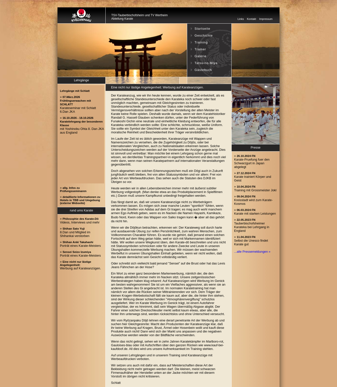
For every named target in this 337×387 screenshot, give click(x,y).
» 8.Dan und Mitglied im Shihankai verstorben (75, 232)
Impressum (265, 18)
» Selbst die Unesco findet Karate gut (251, 240)
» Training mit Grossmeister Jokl (255, 188)
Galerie (200, 56)
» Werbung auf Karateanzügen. (80, 265)
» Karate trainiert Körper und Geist (252, 176)
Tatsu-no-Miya (206, 63)
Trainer (200, 49)
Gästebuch (203, 70)
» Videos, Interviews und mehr (79, 220)
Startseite (202, 28)
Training (201, 42)
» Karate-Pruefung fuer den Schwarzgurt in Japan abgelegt (251, 161)
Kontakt (251, 18)
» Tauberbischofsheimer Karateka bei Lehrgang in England (251, 225)
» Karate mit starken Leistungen (255, 211)
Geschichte (204, 35)
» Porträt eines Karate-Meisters (80, 244)
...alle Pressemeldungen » (252, 251)
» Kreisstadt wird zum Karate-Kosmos (253, 200)
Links (241, 18)
